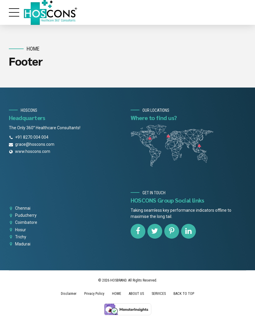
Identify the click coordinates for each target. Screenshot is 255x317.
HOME (116, 294)
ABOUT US (136, 294)
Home (33, 49)
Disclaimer (69, 294)
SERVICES (159, 294)
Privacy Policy (94, 294)
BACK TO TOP (183, 294)
